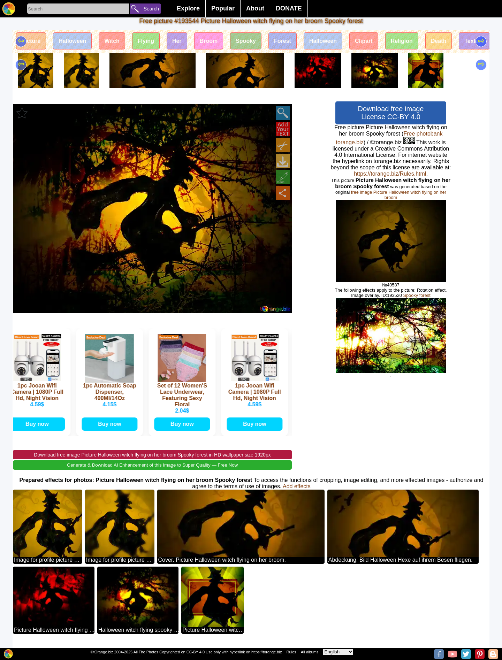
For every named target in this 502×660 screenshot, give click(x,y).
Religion (402, 41)
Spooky (246, 41)
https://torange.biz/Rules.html (390, 174)
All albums (310, 652)
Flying (146, 41)
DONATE (289, 8)
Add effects (297, 486)
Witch (111, 41)
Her (177, 41)
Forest (282, 41)
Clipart (364, 41)
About (255, 8)
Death (438, 41)
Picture (31, 41)
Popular (223, 8)
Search (151, 8)
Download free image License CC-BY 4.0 (391, 113)
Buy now (38, 424)
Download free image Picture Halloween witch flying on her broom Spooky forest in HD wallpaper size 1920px (152, 455)
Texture (474, 41)
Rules (291, 652)
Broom (209, 41)
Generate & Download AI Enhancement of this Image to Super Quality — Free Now (152, 465)
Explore (188, 8)
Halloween (72, 41)
